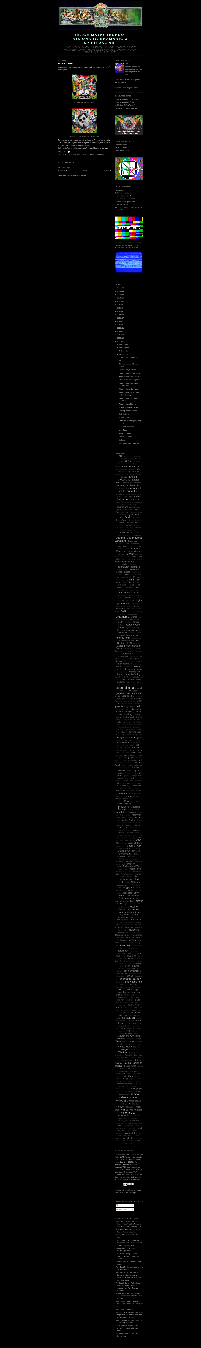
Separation (120, 976)
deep (138, 590)
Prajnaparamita (126, 898)
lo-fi (132, 778)
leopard (136, 770)
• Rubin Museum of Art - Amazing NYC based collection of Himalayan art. (129, 1303)
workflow (137, 1136)
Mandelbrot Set (134, 794)
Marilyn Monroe (121, 799)
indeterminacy (136, 743)
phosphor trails (122, 869)
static (135, 1023)
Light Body (132, 773)
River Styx (125, 945)
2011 (119, 331)
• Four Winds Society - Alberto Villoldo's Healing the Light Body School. (127, 1256)
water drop (138, 1123)
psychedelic (133, 909)
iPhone (118, 750)
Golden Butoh (134, 693)
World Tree (120, 1138)
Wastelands (120, 1123)
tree (129, 1074)
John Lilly (119, 755)
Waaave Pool (133, 1118)
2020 (119, 301)
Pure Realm (135, 919)
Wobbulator (131, 1133)
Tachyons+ (130, 1039)
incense (138, 740)
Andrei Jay (135, 485)
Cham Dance (121, 554)
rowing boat (120, 953)
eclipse (136, 622)
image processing (127, 737)
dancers (139, 582)
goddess (121, 693)
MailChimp (130, 791)
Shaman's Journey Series (128, 407)
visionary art (128, 1112)
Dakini (130, 579)
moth (118, 820)
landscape (138, 765)
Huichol (124, 732)
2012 (119, 328)
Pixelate (122, 876)
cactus (127, 544)
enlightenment (136, 638)
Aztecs (120, 517)
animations (120, 494)
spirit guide (134, 1012)
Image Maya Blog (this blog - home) (128, 99)
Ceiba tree (126, 549)
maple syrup (137, 796)
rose (131, 951)
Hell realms (137, 720)
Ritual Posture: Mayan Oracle (130, 373)
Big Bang (130, 522)
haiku (139, 706)
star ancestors (134, 1020)
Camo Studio (136, 544)
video (135, 1094)
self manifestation (132, 971)
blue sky (137, 527)
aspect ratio (120, 502)
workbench (128, 1136)
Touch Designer (133, 1062)
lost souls (138, 781)
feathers (118, 654)
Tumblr (118, 1081)
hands (138, 711)
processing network (132, 904)
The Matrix (134, 1050)
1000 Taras (123, 430)
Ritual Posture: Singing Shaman (130, 380)
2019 (119, 305)
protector (133, 906)
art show (135, 499)
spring (122, 1021)
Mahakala (120, 791)
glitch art (130, 687)
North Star (119, 841)
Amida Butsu (129, 474)
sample (139, 961)
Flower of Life (127, 667)
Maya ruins (135, 801)
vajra (127, 1089)
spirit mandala (134, 1015)
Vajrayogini (136, 1088)
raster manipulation (124, 927)
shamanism (119, 982)
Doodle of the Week (122, 151)
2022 (119, 295)
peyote (118, 866)
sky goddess (124, 1002)
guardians (120, 706)
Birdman (120, 525)
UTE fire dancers (132, 1086)
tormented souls (122, 1060)
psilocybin (121, 910)
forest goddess (135, 669)
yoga (131, 1143)
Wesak (130, 1126)
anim (129, 488)
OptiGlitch (120, 848)
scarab (121, 966)
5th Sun (128, 461)
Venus (138, 1091)
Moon (137, 817)
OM (139, 845)
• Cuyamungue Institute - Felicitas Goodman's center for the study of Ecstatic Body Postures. (128, 1242)
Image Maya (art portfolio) (124, 102)
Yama (122, 1141)
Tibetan (122, 1052)
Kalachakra (132, 760)
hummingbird (135, 732)
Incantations (119, 190)
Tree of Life (137, 1074)
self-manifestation (135, 974)
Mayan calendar (124, 804)
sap (129, 963)
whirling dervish (121, 1128)
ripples (140, 943)
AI (133, 464)
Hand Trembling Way (125, 711)
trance (118, 1065)
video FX (125, 1103)
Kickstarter (119, 763)
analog (124, 477)
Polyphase (128, 887)
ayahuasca (133, 514)
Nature (135, 830)
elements (132, 633)
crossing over (136, 574)
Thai (138, 1047)
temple (120, 1044)
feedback (128, 653)
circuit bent (138, 559)
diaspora (120, 598)
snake (119, 1007)
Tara (118, 1041)
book (119, 535)
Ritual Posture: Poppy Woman (130, 376)
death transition (123, 590)
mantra (128, 796)
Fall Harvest (129, 651)
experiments (128, 649)
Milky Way (136, 815)
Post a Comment (64, 167)
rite (117, 946)
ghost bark (131, 682)
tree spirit (122, 1076)
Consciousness (123, 572)
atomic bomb (132, 505)
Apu (130, 496)
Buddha (120, 537)
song (135, 1007)
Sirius (137, 997)
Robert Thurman (131, 948)
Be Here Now (65, 63)
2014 (119, 321)
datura (119, 587)
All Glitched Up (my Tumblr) (125, 105)
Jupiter (123, 760)
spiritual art (128, 1017)
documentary (137, 612)
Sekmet (119, 971)
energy (134, 635)
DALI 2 (124, 582)
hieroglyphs (127, 722)
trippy (125, 1079)
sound (133, 1010)
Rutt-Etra (131, 956)
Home (85, 171)
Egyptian (121, 630)
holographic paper (125, 727)
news (137, 833)
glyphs (135, 691)
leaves (121, 770)
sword (136, 1033)
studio (122, 1028)
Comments (121, 1210)
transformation (132, 1069)
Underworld (136, 1081)
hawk (120, 714)
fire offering (134, 656)
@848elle (136, 456)
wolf (140, 1133)
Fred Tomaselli (120, 677)
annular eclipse (130, 494)
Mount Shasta (126, 823)
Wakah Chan (134, 1121)
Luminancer (123, 788)
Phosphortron (135, 869)
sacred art (128, 958)
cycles (123, 580)
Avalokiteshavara (136, 512)
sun (128, 1031)
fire (117, 656)
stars (129, 1023)
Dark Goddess (123, 585)
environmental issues (126, 641)
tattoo (124, 1042)
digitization (135, 604)
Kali (140, 760)
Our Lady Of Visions (126, 427)
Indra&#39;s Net (122, 745)
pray (136, 898)
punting (125, 920)
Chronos (130, 559)
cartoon (134, 546)
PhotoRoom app (126, 874)
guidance (130, 707)
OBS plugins (121, 843)
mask (120, 801)
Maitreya (138, 791)
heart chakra (127, 720)
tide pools (132, 1053)
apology (119, 496)
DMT (123, 611)
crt (134, 577)
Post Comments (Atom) (77, 175)
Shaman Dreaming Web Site (129, 357)
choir (123, 559)
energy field (123, 637)
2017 (119, 311)
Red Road (121, 938)
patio (124, 864)
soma (130, 1007)
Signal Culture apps (129, 989)
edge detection (130, 628)
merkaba (132, 812)
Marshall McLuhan (136, 799)
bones (138, 533)
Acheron (127, 464)
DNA (129, 612)
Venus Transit (124, 1095)
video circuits (135, 1101)
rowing (137, 951)
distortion (137, 606)
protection (122, 907)
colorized (135, 567)
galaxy (138, 679)
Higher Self (137, 722)
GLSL (128, 690)
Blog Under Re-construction (129, 443)
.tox (130, 456)
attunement (122, 507)
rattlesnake (138, 927)
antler (140, 494)
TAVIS (131, 1041)
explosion (138, 649)
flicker (119, 664)
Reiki (138, 937)
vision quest (136, 1110)
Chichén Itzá (125, 557)
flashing (126, 661)
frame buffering (132, 674)
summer (122, 1031)
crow (117, 577)
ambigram (119, 474)
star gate (121, 1023)
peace (139, 864)
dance (131, 582)
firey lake (124, 659)
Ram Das (85, 154)
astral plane (129, 502)
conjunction (135, 569)
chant (130, 554)
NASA (138, 828)
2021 (119, 298)
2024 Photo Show (127, 459)
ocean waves (120, 846)
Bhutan (122, 522)
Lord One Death (128, 781)
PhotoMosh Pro (121, 871)
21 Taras (122, 440)
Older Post (107, 171)
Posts (119, 1205)
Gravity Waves (121, 699)
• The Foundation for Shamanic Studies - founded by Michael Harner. (126, 1328)
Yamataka (130, 1141)
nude (127, 841)
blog (131, 527)
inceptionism (123, 742)
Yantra (138, 1141)
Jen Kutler (125, 753)
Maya (127, 801)
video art (122, 1100)
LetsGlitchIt (121, 773)
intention (127, 748)
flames (119, 661)
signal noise (124, 992)
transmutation (121, 1074)
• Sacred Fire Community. (124, 1309)
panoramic (134, 859)
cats (119, 549)
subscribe (130, 1028)
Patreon (131, 864)
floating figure (136, 664)
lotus (119, 783)
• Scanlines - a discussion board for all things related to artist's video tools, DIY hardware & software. (129, 1314)
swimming (134, 1031)
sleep (132, 1002)
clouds (124, 564)
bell (129, 520)
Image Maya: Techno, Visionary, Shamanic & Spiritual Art (100, 39)
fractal (120, 674)
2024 (119, 291)
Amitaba (138, 474)
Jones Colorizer (130, 755)
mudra (120, 825)
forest (123, 669)
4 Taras (120, 461)
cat (140, 546)
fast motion (138, 651)
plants (127, 882)
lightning (126, 776)
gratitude (139, 696)
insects (119, 748)
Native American (124, 830)
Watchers (129, 1123)
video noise (130, 1107)
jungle (131, 757)
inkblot (137, 745)
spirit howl (122, 1015)
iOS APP (136, 747)
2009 (119, 338)
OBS (138, 840)
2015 (119, 318)
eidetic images (133, 630)
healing (128, 714)
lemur (129, 771)
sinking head (122, 997)
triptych (132, 1079)
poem (127, 885)
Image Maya (137, 735)
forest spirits (134, 672)
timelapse (125, 1058)
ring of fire (132, 943)
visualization (124, 1115)
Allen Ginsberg (130, 469)
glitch (119, 687)
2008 (119, 341)
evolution (136, 643)
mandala (123, 793)
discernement (121, 606)
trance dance (130, 1066)
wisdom (135, 1131)
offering (131, 845)
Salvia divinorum (129, 961)
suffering (138, 1028)
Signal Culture (136, 987)
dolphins (123, 614)
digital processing (130, 602)
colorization (123, 567)
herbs (119, 722)
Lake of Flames (127, 765)
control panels (136, 572)
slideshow (138, 1002)
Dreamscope (132, 614)
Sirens (131, 997)
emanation (124, 635)
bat (134, 517)
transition (123, 1071)
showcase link (133, 981)
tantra (138, 1038)
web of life (122, 1125)
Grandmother (128, 696)
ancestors (122, 485)
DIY (129, 609)
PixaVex (137, 874)
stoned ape (131, 1026)
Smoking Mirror (134, 1005)
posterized (127, 893)
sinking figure (136, 995)
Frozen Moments (121, 145)
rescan (132, 940)
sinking (126, 995)
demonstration (121, 595)
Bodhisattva (123, 532)
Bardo (128, 517)
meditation (121, 812)
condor (126, 569)
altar (139, 469)
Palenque (132, 856)
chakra (137, 551)
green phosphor (129, 701)
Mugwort (127, 825)
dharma (138, 595)
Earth (120, 622)
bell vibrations (136, 520)
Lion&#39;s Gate (122, 778)
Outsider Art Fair (126, 851)
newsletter (120, 835)
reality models (136, 935)
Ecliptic (121, 625)
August (122, 354)
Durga (134, 617)
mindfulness (121, 818)
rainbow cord (127, 925)
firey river (133, 659)
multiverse (136, 825)
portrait (77, 154)
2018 (119, 308)
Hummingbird (124, 417)
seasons (121, 969)
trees (130, 1076)
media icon (137, 804)
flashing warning (136, 661)
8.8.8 (120, 361)
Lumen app (136, 786)
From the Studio (133, 677)
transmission (133, 1071)
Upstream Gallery (124, 1084)
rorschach (123, 950)
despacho (131, 595)
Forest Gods (122, 672)
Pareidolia (138, 861)
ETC (129, 643)
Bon (132, 532)
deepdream (124, 592)
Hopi (126, 730)
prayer (118, 901)
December (123, 344)
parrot (118, 864)
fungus (131, 679)
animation (132, 491)
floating (126, 664)
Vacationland (120, 1089)
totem (131, 1060)
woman (120, 1136)
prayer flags (128, 901)
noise (139, 838)
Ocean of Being (135, 843)
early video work (135, 620)
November (123, 348)
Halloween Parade (121, 709)
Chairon (130, 551)
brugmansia (135, 535)
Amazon (136, 471)
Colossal (119, 569)
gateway (121, 682)
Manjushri (119, 796)
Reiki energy (122, 940)
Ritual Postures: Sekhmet (128, 389)
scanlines (136, 963)
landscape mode (124, 768)
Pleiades (135, 882)
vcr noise (120, 1091)
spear (139, 1010)
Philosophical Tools (132, 866)
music (132, 828)
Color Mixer (132, 564)
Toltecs (138, 1058)
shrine (121, 985)
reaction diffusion (124, 932)
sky (116, 1002)
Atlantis (123, 505)
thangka (124, 1049)
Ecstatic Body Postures (127, 370)
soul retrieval (125, 1010)
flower (118, 666)
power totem (133, 896)
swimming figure (125, 1033)
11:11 (118, 459)
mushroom (123, 827)
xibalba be (132, 1138)
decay (132, 590)
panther (129, 861)
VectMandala (129, 1091)
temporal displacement (132, 1044)
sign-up (127, 987)
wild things (132, 1128)
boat (135, 530)
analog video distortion (132, 483)
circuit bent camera (124, 562)
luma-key (126, 786)
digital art (130, 600)
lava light (135, 768)
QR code (119, 922)
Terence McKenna (96, 154)
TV (129, 1081)
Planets (129, 876)
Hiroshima (138, 725)
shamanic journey (130, 978)
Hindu (118, 725)
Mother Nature (128, 820)
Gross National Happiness (131, 704)
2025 (119, 288)
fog (117, 669)
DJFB (117, 612)
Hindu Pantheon (127, 725)
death (137, 587)
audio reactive (128, 510)
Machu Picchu (133, 788)
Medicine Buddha (125, 437)
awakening (122, 515)
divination (120, 608)
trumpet (139, 1079)
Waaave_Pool (123, 1121)
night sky (132, 838)
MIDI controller (125, 815)
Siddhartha (119, 987)
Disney (129, 606)
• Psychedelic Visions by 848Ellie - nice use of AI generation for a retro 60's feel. (129, 1295)
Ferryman (138, 654)
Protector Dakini (125, 433)
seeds (128, 969)
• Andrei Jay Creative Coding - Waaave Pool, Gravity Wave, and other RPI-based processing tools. (128, 1224)
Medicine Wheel (133, 809)
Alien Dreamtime (130, 466)
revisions (124, 943)
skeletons (129, 1000)
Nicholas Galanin (131, 835)
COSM (119, 574)
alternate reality (124, 472)
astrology (138, 502)
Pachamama (124, 853)
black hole (129, 525)
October (122, 351)
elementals (122, 632)
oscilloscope (136, 848)
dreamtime (122, 616)
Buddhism (132, 541)
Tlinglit (132, 1058)
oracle (127, 848)
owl (138, 851)
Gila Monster (135, 685)
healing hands (129, 717)
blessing (137, 525)
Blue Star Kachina (126, 530)
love (133, 783)
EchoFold (128, 622)
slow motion (122, 1005)
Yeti (126, 1143)
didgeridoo (129, 597)
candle (119, 546)
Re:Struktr (134, 929)
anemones (120, 488)
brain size (126, 535)
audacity (132, 507)
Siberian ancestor (132, 985)
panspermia (120, 861)
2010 (119, 335)
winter (129, 1131)
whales (137, 1126)
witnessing (119, 1133)
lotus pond (126, 783)
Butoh (121, 544)
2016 (119, 315)
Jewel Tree (135, 752)
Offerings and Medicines (128, 411)
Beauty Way (121, 520)
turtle (124, 1081)
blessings (120, 527)
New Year (129, 833)
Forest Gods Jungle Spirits (124, 196)
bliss (126, 527)
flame (140, 659)
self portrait (122, 973)
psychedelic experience (129, 912)
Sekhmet (135, 968)
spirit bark (122, 1012)
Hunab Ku (120, 735)
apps (125, 496)
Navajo (121, 833)
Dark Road (135, 585)
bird (137, 522)
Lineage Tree (136, 776)
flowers (138, 666)
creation (126, 574)
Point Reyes (136, 885)
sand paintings (121, 963)
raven (120, 930)
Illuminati (128, 735)
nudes (132, 841)
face (117, 651)
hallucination (136, 709)
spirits (118, 1018)
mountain (136, 823)
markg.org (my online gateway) (126, 108)
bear (138, 517)
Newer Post (62, 171)
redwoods (130, 937)
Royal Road (120, 956)
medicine (68, 154)
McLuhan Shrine (121, 148)
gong (117, 696)
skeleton (120, 1000)
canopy (126, 546)
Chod (133, 557)
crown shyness (126, 577)
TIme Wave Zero (131, 1055)
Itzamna (136, 750)
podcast (120, 885)
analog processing (127, 478)
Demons (135, 592)
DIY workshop (137, 609)
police (119, 888)
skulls (137, 1000)
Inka (131, 745)
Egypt (139, 628)
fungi (124, 679)
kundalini (128, 763)
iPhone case (127, 750)
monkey (130, 818)
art (128, 499)
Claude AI (138, 562)
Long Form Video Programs (125, 199)
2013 (119, 325)
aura (137, 509)
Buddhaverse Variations (123, 193)
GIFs (126, 684)
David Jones (128, 587)
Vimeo (125, 1109)
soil (125, 1007)
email (139, 633)
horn (131, 729)
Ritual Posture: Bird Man (128, 404)
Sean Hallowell (132, 966)
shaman (129, 976)
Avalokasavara (122, 512)
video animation (128, 1097)
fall (122, 651)
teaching (139, 1042)
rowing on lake (134, 953)
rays (125, 930)
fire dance (124, 656)
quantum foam (129, 922)
